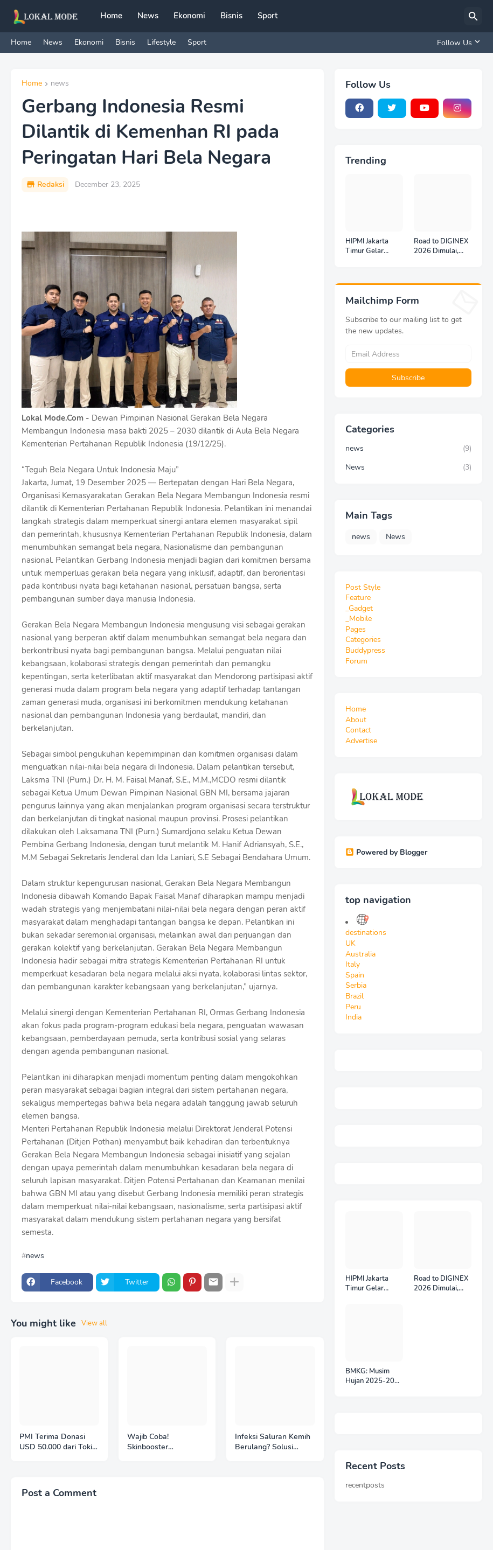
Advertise (361, 741)
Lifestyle (161, 42)
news (60, 84)
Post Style (362, 587)
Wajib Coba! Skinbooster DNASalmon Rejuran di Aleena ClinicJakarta (167, 1442)
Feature (358, 597)
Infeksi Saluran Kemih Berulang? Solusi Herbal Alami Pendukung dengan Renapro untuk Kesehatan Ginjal (272, 1442)
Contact (358, 730)
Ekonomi (189, 15)
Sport (267, 15)
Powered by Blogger (386, 852)
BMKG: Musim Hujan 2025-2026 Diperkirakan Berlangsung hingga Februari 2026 (374, 1376)
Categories (363, 639)
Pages (355, 629)
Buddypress (365, 650)
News (147, 15)
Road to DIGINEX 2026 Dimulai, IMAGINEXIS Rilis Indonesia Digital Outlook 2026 (441, 246)
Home (111, 15)
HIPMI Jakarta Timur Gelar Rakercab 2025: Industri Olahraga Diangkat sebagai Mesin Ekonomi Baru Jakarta (373, 246)
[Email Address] (408, 354)
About (355, 720)
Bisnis (231, 15)
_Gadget (359, 608)
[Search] (473, 16)
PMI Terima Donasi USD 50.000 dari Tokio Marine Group (57, 1442)
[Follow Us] (457, 42)
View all (94, 1323)
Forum (356, 661)
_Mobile (358, 618)
